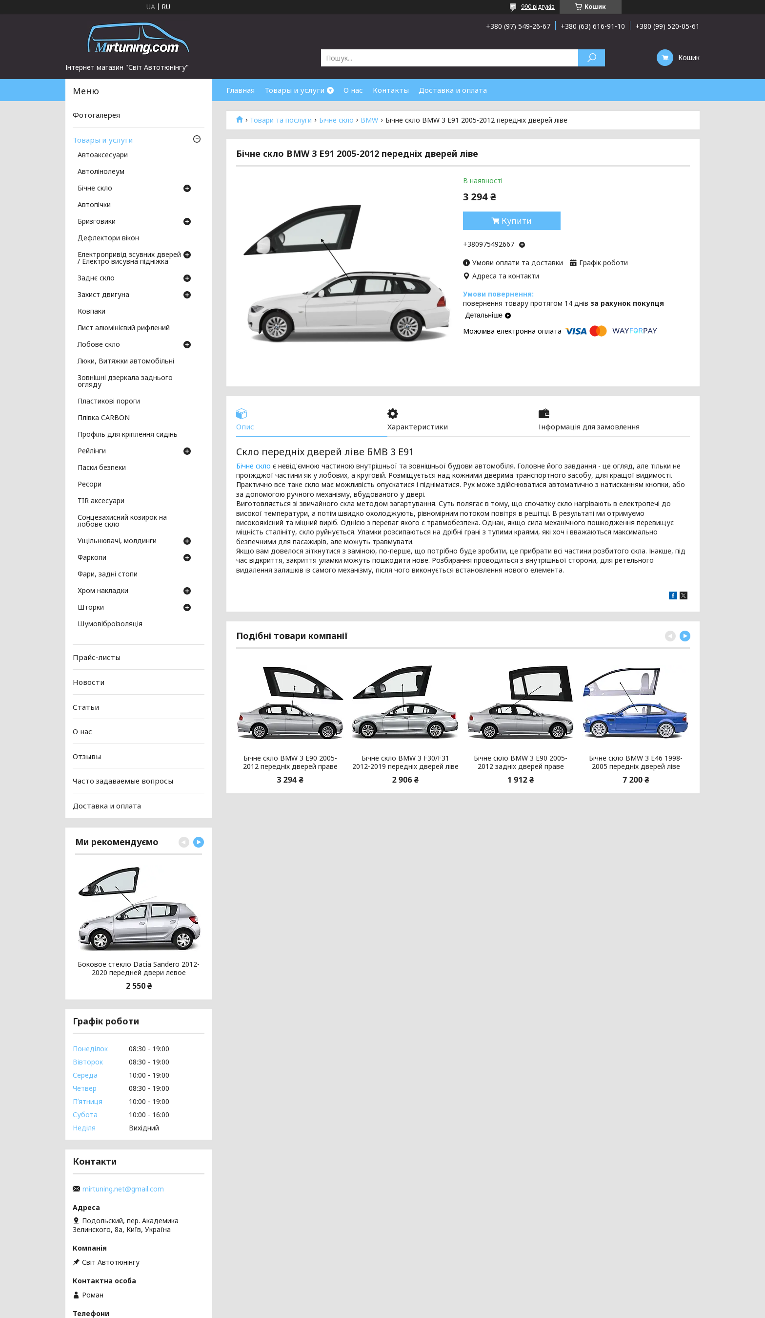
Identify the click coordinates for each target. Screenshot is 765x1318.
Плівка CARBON (104, 418)
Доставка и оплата (453, 90)
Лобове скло (99, 345)
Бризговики (97, 222)
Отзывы (87, 756)
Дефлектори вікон (108, 238)
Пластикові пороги (109, 401)
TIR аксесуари (101, 501)
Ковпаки (91, 312)
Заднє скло (96, 278)
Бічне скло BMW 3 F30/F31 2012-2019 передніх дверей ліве (405, 762)
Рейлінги (92, 451)
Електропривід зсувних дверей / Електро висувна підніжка (129, 258)
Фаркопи (92, 558)
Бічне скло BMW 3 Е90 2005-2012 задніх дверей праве (520, 762)
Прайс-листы (97, 657)
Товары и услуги (294, 90)
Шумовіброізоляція (110, 624)
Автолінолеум (101, 172)
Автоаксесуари (103, 155)
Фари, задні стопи (108, 574)
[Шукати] (591, 57)
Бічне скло (336, 120)
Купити (517, 220)
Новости (88, 682)
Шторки (91, 608)
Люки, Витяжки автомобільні (126, 361)
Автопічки (94, 205)
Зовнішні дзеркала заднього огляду (125, 381)
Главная (240, 90)
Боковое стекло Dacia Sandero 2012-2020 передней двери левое (139, 968)
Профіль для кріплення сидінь (128, 435)
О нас (353, 90)
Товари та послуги (281, 120)
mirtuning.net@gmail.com (123, 1189)
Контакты (391, 90)
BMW (369, 120)
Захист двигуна (103, 295)
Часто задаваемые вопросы (123, 781)
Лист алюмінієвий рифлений (124, 328)
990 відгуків (538, 6)
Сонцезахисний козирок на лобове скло (122, 521)
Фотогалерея (96, 115)
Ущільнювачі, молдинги (117, 541)
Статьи (86, 706)
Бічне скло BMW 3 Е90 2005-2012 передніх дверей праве (290, 762)
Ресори (89, 485)
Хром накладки (103, 591)
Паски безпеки (102, 468)
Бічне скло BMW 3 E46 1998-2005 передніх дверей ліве (636, 762)
